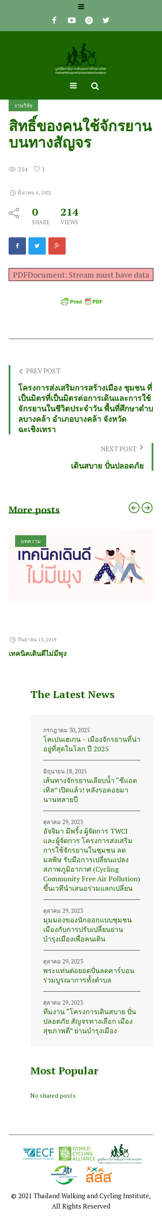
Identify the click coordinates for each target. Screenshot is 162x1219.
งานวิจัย (23, 105)
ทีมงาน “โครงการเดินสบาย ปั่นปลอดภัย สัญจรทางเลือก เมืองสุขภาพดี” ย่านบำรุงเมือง (89, 1021)
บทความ (31, 541)
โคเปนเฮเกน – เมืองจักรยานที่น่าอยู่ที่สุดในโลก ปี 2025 (91, 743)
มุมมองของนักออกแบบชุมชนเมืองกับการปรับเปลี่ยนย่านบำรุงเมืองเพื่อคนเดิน (87, 929)
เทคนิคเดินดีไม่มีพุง (38, 653)
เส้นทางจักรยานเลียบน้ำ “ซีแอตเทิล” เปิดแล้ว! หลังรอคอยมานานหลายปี (90, 790)
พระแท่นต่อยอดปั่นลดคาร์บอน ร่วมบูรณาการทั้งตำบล (88, 975)
